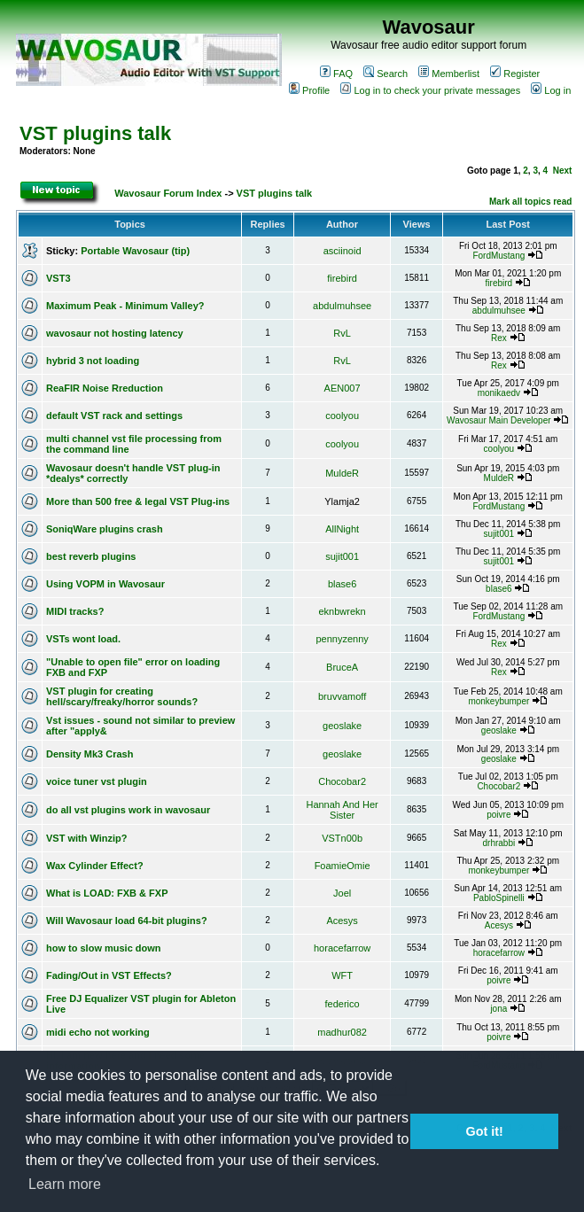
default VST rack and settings (114, 415)
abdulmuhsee (342, 305)
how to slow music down (103, 948)
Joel (342, 893)
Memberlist (448, 73)
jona (498, 1009)
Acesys (341, 920)
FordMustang (498, 255)
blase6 (342, 584)
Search (385, 73)
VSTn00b (342, 838)
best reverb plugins (91, 556)
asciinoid (342, 250)
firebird (342, 278)
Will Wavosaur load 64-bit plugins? (126, 920)
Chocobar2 (342, 781)
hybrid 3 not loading (92, 360)
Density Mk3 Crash (89, 754)
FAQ (336, 73)
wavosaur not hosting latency (114, 333)
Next (562, 170)
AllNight (342, 529)
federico (342, 1003)
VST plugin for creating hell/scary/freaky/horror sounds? (122, 696)
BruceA (342, 667)
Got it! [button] (484, 1131)
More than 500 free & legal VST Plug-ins (138, 501)
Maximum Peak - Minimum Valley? (125, 305)
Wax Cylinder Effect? (95, 865)
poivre (498, 815)
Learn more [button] (64, 1184)
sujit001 (499, 534)
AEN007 (342, 388)
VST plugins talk (95, 133)
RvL (342, 333)
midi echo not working (98, 1032)
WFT (342, 975)
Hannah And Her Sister (342, 809)
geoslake (342, 725)
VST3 (58, 278)
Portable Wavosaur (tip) (135, 250)
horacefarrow (342, 948)
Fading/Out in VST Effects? (109, 975)
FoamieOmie (342, 865)
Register (515, 73)
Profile (309, 90)
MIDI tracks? (75, 611)
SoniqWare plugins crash (104, 529)
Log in (551, 90)
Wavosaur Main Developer (498, 420)
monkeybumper (498, 701)
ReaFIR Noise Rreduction (104, 388)
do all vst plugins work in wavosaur (128, 809)
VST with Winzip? (87, 838)
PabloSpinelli (499, 898)
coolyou (342, 415)
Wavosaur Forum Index (168, 193)
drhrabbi (498, 843)
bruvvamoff (342, 696)
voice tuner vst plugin (96, 781)
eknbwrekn (342, 611)
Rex (499, 338)
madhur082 (342, 1032)
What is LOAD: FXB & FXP (107, 893)
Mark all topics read (530, 201)
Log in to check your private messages (430, 90)
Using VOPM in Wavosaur (105, 584)
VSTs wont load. (83, 638)
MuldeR (342, 473)
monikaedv (499, 393)
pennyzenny (341, 638)
